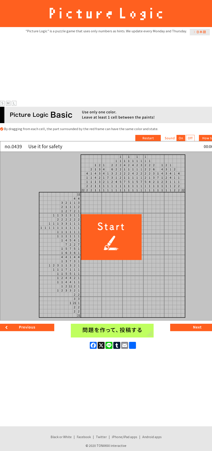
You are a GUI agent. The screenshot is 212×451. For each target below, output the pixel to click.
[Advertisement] (106, 67)
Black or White (61, 437)
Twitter (101, 437)
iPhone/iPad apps (124, 437)
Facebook (84, 437)
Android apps (152, 437)
